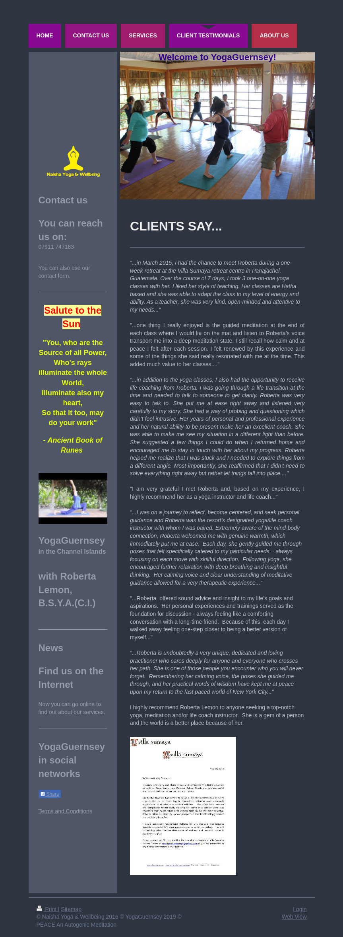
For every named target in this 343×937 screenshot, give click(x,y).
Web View (294, 917)
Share (49, 794)
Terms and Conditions (65, 811)
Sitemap (71, 909)
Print (47, 909)
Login (299, 909)
